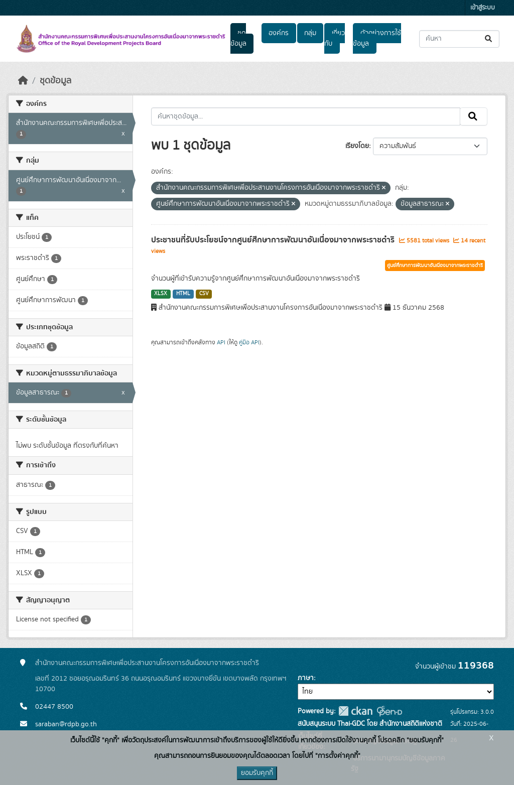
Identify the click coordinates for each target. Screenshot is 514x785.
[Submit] (489, 39)
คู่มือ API (249, 342)
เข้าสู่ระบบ (482, 8)
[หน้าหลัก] (23, 80)
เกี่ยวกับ (334, 38)
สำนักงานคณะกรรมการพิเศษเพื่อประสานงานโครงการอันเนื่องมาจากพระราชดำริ (147, 663)
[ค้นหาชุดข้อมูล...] (459, 39)
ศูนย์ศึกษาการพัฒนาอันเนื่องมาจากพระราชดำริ (435, 265)
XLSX (160, 294)
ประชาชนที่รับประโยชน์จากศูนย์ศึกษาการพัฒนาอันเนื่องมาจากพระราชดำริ (274, 239)
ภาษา (306, 678)
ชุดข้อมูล (238, 38)
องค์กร (279, 33)
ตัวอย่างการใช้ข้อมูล (377, 38)
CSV (204, 294)
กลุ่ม (310, 33)
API (221, 342)
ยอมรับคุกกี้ (257, 773)
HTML (183, 294)
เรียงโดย (357, 146)
